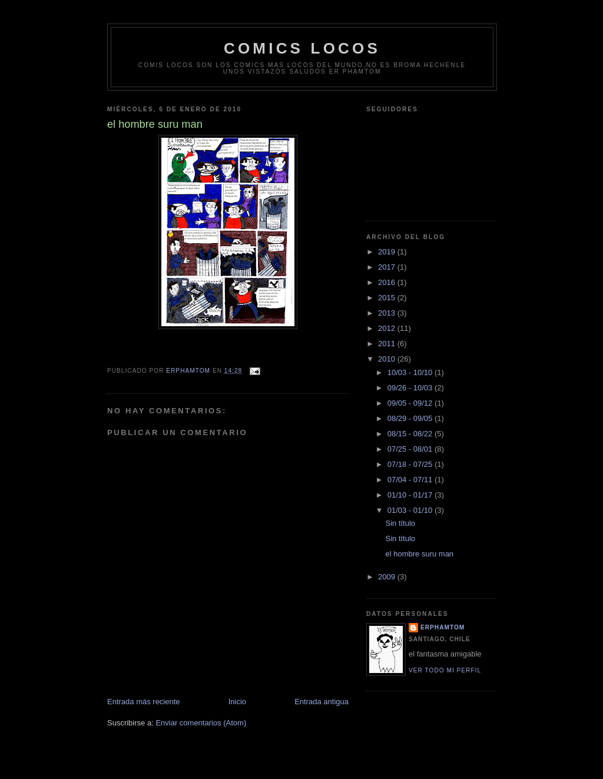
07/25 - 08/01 (411, 449)
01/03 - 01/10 (411, 510)
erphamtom (442, 627)
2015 (387, 297)
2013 (387, 313)
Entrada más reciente (143, 701)
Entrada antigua (321, 701)
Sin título (400, 523)
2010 (387, 358)
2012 (387, 328)
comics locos (302, 48)
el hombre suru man (419, 553)
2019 (387, 251)
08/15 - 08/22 (411, 433)
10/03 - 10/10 (411, 372)
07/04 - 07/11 (411, 479)
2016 (387, 282)
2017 (387, 267)
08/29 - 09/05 (411, 418)
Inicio (237, 701)
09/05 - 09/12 (411, 403)
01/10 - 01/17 (411, 494)
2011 (387, 343)
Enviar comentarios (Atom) (200, 722)
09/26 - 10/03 (411, 387)
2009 (387, 576)
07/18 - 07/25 (411, 464)
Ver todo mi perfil (445, 670)
